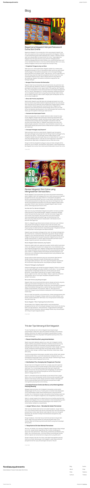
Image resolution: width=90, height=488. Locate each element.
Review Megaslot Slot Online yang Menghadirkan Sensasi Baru (40, 190)
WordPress (85, 484)
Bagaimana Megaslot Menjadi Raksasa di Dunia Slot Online (43, 48)
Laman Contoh (83, 2)
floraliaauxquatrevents (10, 2)
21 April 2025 (27, 149)
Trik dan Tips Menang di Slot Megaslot (42, 326)
